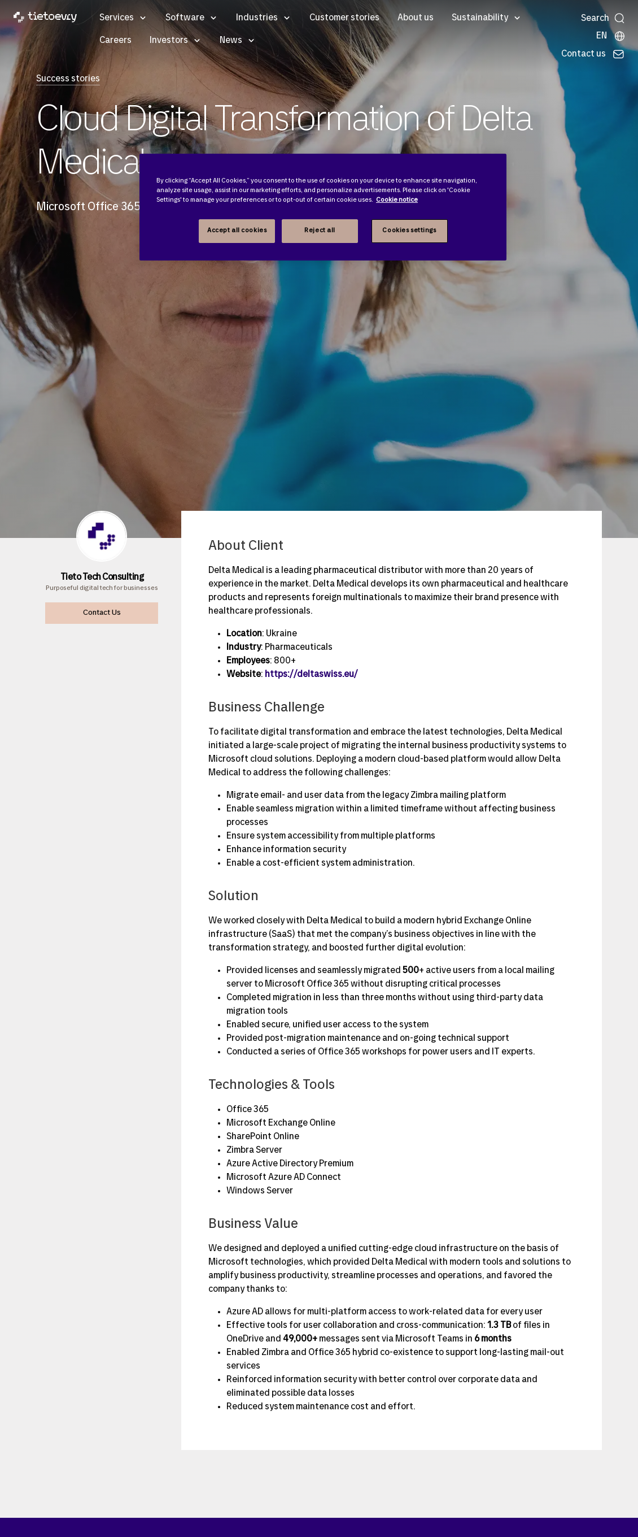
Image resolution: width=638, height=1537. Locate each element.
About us (415, 18)
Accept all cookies (236, 230)
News (231, 40)
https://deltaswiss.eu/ (311, 674)
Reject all (319, 230)
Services (116, 18)
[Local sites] (611, 36)
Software (184, 18)
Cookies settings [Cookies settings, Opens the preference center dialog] (409, 230)
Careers (115, 40)
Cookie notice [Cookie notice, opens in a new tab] (397, 200)
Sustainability (480, 18)
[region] (322, 207)
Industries (257, 18)
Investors (169, 40)
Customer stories (344, 18)
